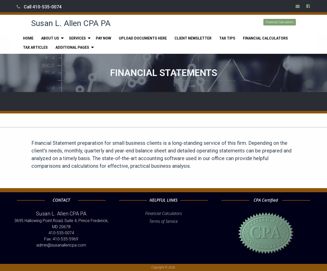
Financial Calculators (279, 22)
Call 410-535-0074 (39, 6)
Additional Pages (72, 47)
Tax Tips (227, 38)
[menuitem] (28, 38)
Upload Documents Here (143, 38)
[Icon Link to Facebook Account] (308, 6)
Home (28, 38)
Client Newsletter (193, 38)
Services (77, 38)
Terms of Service (163, 221)
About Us (50, 38)
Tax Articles (35, 47)
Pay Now (103, 38)
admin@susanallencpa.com (61, 245)
